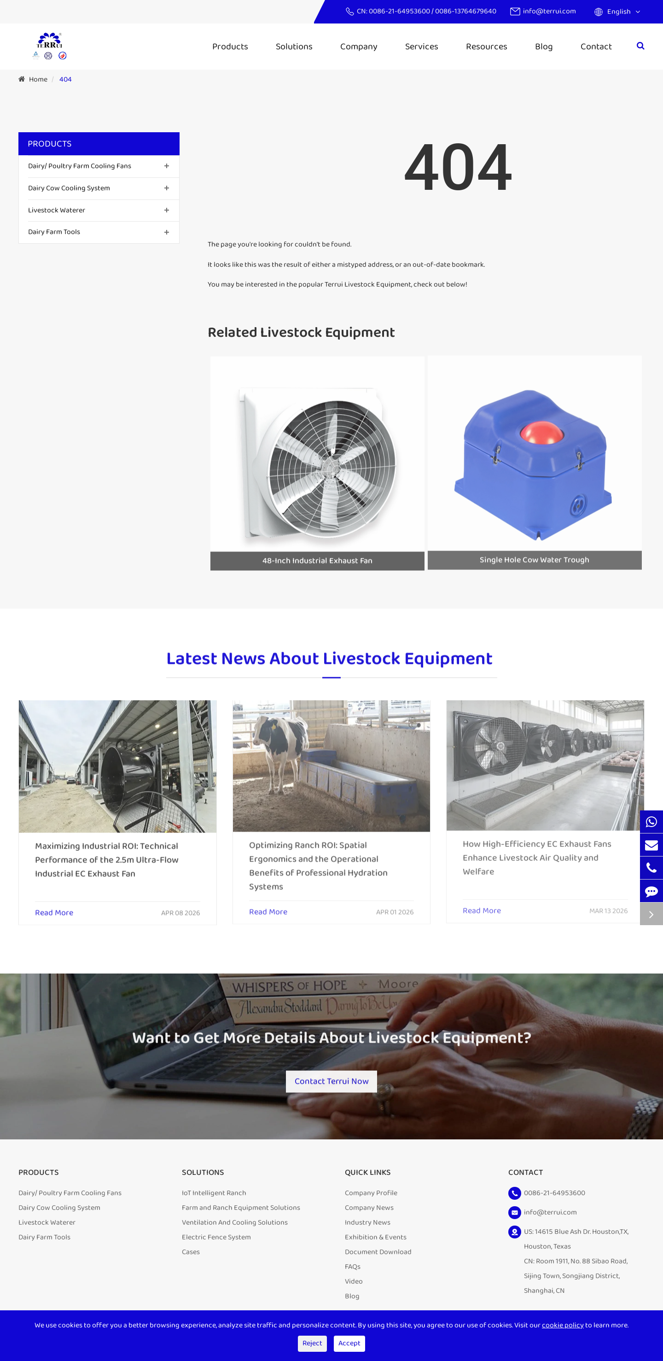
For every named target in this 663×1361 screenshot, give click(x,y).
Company (359, 46)
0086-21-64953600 (400, 11)
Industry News (367, 1225)
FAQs (353, 1269)
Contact (596, 46)
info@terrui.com (549, 11)
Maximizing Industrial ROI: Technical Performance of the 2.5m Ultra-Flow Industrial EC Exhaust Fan (107, 852)
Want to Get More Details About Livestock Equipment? (331, 1045)
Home (38, 79)
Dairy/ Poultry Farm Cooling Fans (79, 166)
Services (421, 46)
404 (65, 79)
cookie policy (563, 1325)
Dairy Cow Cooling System (69, 188)
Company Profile (371, 1196)
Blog (544, 46)
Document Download (378, 1255)
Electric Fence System (216, 1240)
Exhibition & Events (376, 1240)
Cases (191, 1255)
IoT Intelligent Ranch (214, 1196)
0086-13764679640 (465, 11)
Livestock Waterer (56, 210)
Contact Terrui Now (331, 1077)
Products (230, 46)
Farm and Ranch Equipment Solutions (241, 1210)
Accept (349, 1343)
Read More (54, 905)
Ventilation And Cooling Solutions (235, 1225)
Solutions (294, 46)
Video (354, 1284)
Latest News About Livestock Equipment (329, 666)
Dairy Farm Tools (54, 232)
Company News (369, 1210)
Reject (312, 1343)
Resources (486, 46)
